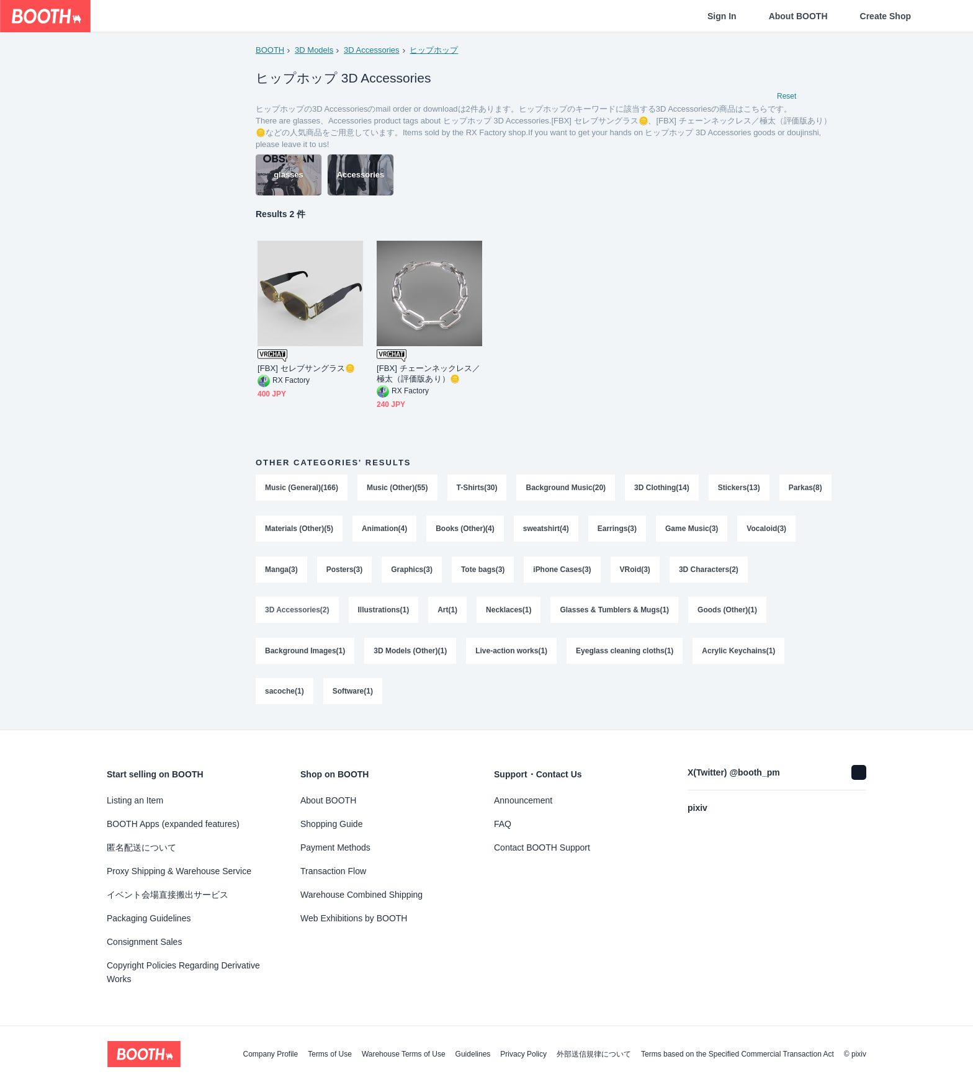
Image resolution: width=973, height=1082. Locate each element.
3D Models (314, 50)
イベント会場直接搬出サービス (167, 895)
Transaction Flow (333, 871)
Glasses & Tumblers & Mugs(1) (615, 611)
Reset (786, 96)
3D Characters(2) (777, 570)
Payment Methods (335, 847)
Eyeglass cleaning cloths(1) (624, 652)
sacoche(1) (284, 693)
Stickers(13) (739, 489)
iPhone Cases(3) (630, 570)
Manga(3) (349, 570)
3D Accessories (372, 50)
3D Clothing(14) (661, 489)
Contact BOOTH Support (542, 847)
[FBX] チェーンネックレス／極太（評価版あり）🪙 (428, 375)
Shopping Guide (331, 824)
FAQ (502, 824)
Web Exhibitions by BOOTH (353, 918)
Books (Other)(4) (527, 529)
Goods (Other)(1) (728, 611)
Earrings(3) (679, 529)
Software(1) (353, 693)
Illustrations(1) (384, 611)
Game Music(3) (753, 529)
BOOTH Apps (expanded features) (173, 824)
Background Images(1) (305, 652)
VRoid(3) (703, 570)
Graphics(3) (480, 570)
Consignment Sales (144, 942)
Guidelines (473, 1054)
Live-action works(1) (511, 652)
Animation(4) (446, 529)
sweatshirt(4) (608, 529)
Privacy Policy (523, 1054)
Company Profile (270, 1054)
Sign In (722, 16)
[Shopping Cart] (943, 16)
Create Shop (885, 16)
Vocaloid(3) (285, 570)
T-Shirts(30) (477, 489)
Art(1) (447, 611)
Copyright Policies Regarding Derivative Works (183, 972)
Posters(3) (412, 570)
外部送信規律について (594, 1054)
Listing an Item (135, 800)
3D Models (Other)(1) (410, 652)
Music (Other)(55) (397, 489)
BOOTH (270, 50)
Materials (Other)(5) (361, 529)
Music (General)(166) (301, 489)
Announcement (523, 800)
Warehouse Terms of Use (404, 1054)
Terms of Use (330, 1054)
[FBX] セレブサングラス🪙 (306, 369)
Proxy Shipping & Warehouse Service (179, 871)
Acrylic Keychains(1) (739, 652)
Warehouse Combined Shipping (361, 895)
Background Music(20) (566, 489)
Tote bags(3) (551, 570)
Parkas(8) (281, 529)
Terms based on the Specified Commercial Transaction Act (737, 1054)
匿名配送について (141, 847)
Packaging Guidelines (149, 918)
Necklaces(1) (508, 611)
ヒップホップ (434, 50)
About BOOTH (798, 16)
